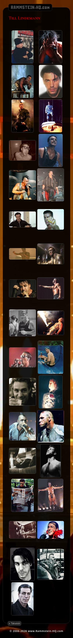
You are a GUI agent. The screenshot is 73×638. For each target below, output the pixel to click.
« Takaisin (14, 623)
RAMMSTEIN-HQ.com (30, 7)
